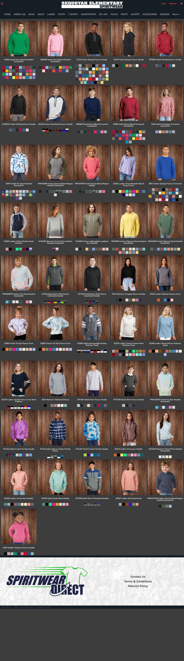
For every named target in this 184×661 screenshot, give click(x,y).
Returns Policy (138, 586)
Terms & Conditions (138, 581)
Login (163, 3)
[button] (2, 3)
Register (173, 3)
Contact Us (137, 576)
